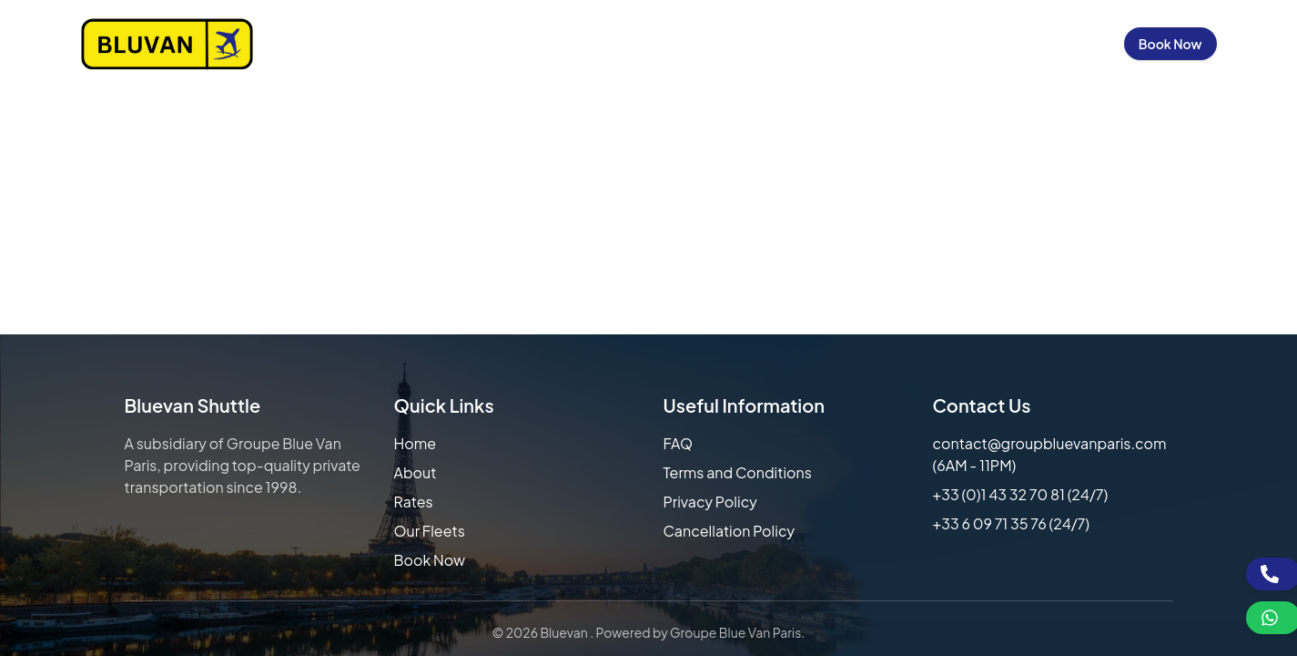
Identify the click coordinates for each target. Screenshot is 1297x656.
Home (536, 44)
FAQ (679, 443)
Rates (413, 501)
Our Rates (703, 44)
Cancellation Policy (729, 530)
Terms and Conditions (738, 472)
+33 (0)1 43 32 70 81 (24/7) (1021, 494)
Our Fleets (800, 44)
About (415, 472)
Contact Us (960, 44)
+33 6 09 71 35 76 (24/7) (1011, 523)
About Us (612, 44)
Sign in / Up (1063, 44)
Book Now (1170, 44)
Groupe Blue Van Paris (735, 632)
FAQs (879, 44)
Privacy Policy (710, 501)
